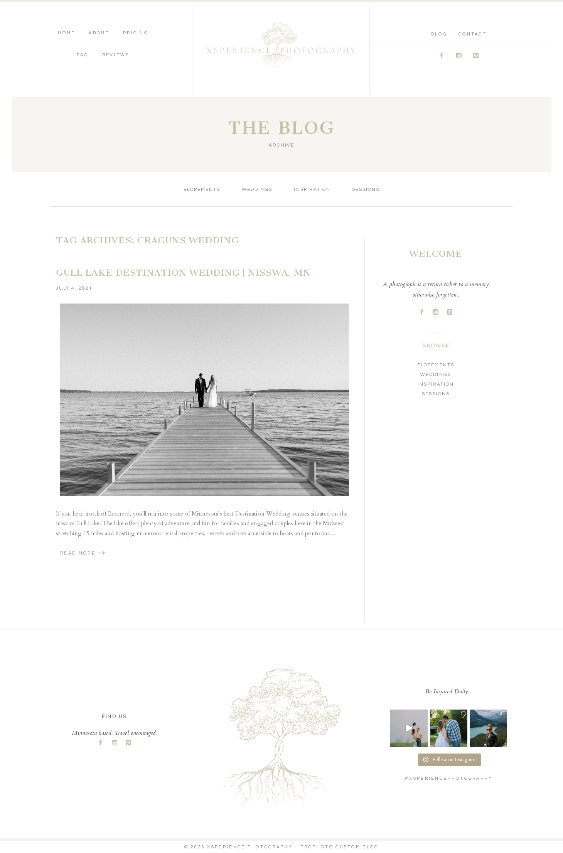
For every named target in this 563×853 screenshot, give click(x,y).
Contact (472, 34)
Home (66, 33)
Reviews (116, 55)
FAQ (83, 55)
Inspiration (312, 189)
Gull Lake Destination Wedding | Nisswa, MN (183, 272)
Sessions (365, 189)
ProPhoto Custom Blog (339, 847)
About (99, 33)
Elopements (202, 189)
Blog (439, 34)
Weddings (257, 189)
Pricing (135, 33)
